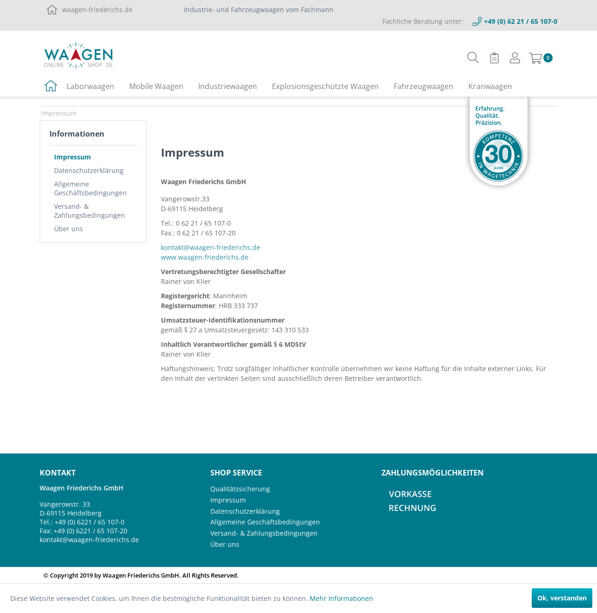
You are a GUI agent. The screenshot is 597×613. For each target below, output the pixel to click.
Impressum (72, 156)
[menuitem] (473, 57)
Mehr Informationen (341, 598)
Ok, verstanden (562, 597)
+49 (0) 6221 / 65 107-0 (90, 521)
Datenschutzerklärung (89, 170)
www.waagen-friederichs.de (205, 257)
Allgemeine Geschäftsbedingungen (90, 188)
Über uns (68, 228)
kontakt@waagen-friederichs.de (210, 247)
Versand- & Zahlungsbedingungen (89, 211)
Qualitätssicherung (240, 488)
